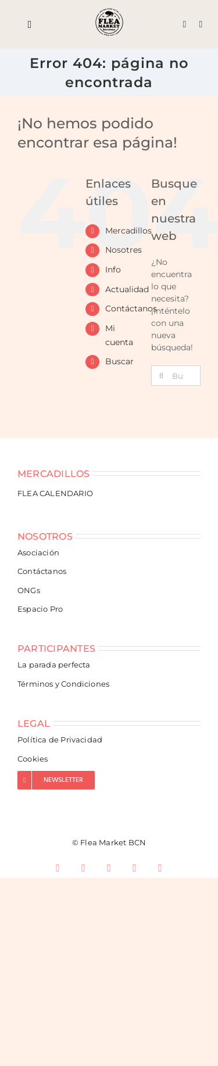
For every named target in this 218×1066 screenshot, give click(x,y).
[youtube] (135, 868)
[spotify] (160, 868)
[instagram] (84, 868)
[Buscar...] (176, 375)
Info (113, 269)
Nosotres (123, 250)
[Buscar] (161, 375)
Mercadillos (128, 230)
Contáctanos (131, 308)
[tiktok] (109, 868)
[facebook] (58, 868)
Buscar (119, 361)
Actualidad (127, 289)
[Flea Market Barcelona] (109, 11)
